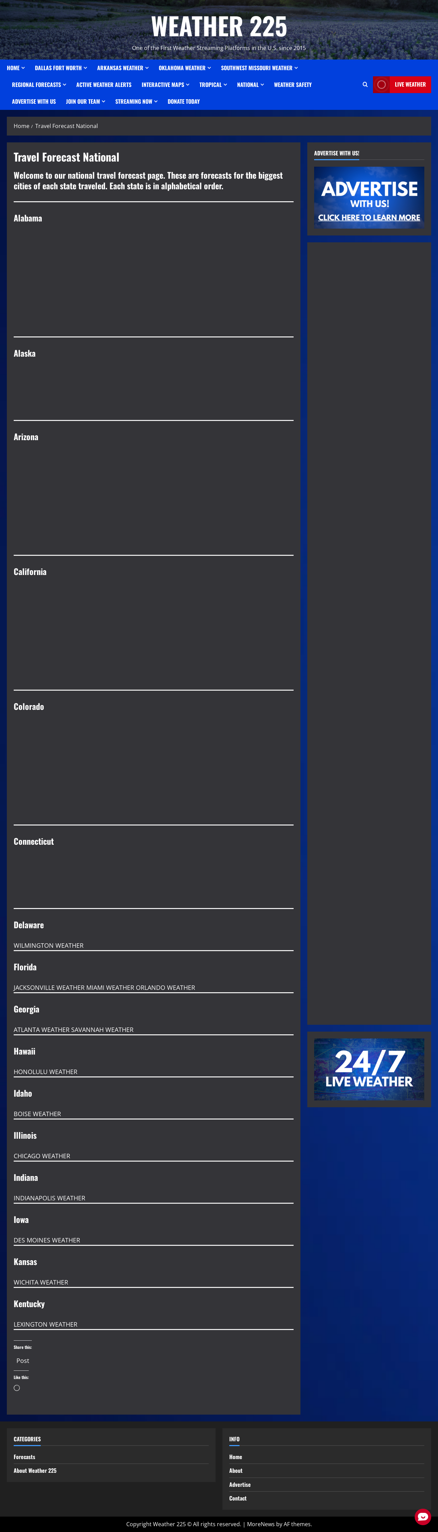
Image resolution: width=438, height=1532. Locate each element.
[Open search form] (365, 84)
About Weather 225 (35, 1470)
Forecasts (24, 1457)
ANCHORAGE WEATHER (154, 394)
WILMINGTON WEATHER (48, 945)
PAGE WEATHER (154, 529)
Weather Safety (293, 84)
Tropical (210, 84)
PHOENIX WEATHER (154, 477)
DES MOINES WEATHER (47, 1240)
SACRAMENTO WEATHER (154, 664)
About (236, 1470)
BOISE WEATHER (37, 1114)
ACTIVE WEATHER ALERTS (103, 84)
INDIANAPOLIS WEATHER (49, 1198)
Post (22, 1358)
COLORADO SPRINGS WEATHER (154, 747)
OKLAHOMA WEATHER (182, 68)
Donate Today (184, 101)
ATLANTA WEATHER (41, 1029)
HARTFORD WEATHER (154, 882)
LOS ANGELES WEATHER (154, 612)
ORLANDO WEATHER (165, 987)
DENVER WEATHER (154, 799)
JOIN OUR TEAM (83, 101)
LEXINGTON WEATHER (45, 1324)
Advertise (240, 1484)
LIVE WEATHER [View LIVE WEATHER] (399, 84)
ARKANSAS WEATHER (120, 68)
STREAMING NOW (133, 101)
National (248, 84)
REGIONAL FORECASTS (36, 84)
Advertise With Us (34, 101)
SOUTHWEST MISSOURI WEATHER (257, 68)
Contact (238, 1498)
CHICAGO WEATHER (42, 1156)
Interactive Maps (163, 84)
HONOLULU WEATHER (45, 1072)
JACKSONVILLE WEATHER (49, 987)
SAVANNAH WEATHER (102, 1029)
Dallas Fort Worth (58, 68)
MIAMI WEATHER (110, 987)
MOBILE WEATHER (154, 310)
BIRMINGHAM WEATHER (154, 259)
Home (13, 68)
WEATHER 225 (219, 25)
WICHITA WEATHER (41, 1282)
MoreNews (261, 1524)
